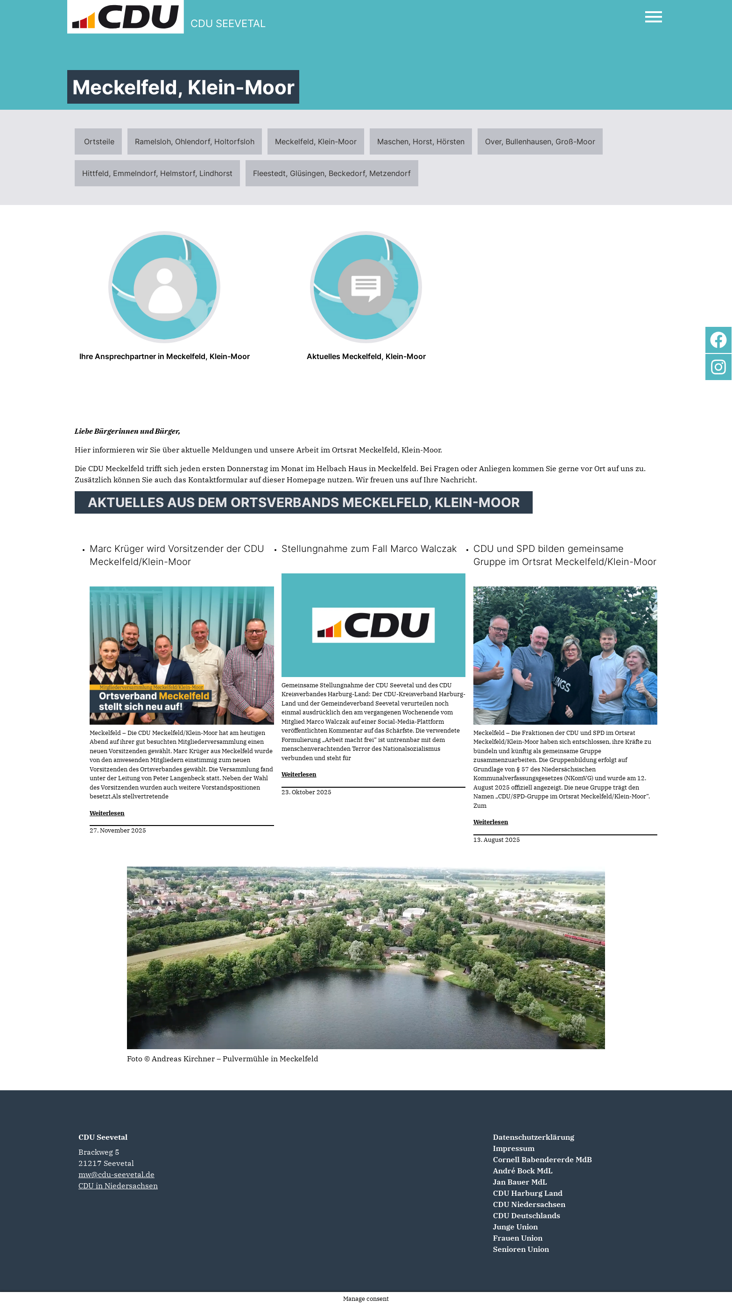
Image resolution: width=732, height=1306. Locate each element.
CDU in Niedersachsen (118, 1185)
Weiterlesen (107, 813)
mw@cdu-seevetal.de (116, 1174)
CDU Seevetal (102, 1137)
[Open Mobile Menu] (653, 17)
